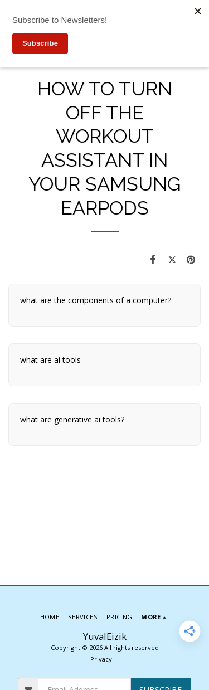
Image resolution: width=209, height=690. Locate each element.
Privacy (101, 659)
